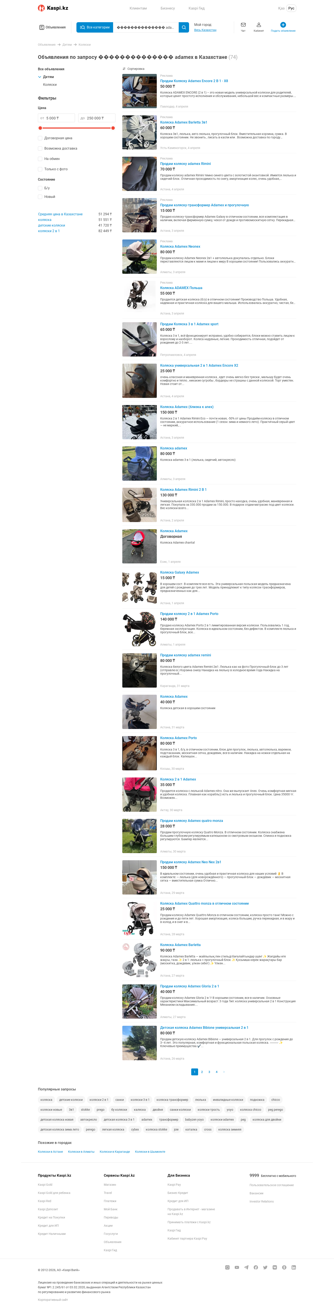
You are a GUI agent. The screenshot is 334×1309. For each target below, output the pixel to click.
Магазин (110, 1184)
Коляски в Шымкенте (150, 1151)
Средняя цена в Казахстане (60, 214)
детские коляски (51, 225)
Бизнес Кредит (178, 1193)
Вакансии (256, 1193)
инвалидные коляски (228, 1099)
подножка (257, 1099)
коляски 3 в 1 (140, 1099)
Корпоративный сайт (53, 1299)
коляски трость (209, 1109)
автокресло (88, 1119)
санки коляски (180, 1109)
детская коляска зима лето (59, 1129)
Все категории (95, 27)
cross (207, 1129)
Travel (108, 1193)
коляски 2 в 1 (49, 231)
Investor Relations (262, 1201)
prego (100, 1109)
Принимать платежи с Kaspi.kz (189, 1222)
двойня (158, 1109)
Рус (291, 8)
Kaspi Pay (174, 1184)
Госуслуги (111, 1233)
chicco (275, 1099)
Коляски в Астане (50, 1151)
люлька (200, 1099)
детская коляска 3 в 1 (119, 1119)
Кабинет (259, 26)
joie (176, 1129)
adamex (146, 1119)
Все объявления (51, 69)
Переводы (111, 1217)
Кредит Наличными (52, 1233)
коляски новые (51, 1109)
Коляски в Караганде (115, 1151)
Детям (46, 77)
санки (119, 1099)
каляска (140, 1109)
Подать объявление (283, 26)
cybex (135, 1129)
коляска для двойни (267, 1119)
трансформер (168, 1119)
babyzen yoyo (194, 1119)
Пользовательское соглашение (272, 1185)
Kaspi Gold (45, 1184)
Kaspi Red (44, 1201)
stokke (85, 1109)
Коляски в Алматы (81, 1151)
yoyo (230, 1109)
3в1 (71, 1109)
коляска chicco (250, 1109)
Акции (108, 1225)
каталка (191, 1129)
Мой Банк (111, 1209)
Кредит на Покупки (51, 1217)
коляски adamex (222, 1119)
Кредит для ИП (48, 1225)
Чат (243, 26)
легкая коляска (113, 1129)
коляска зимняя (229, 1129)
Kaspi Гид (110, 1250)
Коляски (50, 85)
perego (90, 1129)
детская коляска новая (56, 1119)
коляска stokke (156, 1129)
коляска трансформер (172, 1099)
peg (243, 1119)
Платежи (110, 1201)
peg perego (275, 1109)
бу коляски (119, 1109)
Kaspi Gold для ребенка (54, 1193)
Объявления (52, 27)
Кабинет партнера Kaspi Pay (187, 1238)
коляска (44, 220)
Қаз (281, 8)
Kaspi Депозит (48, 1209)
